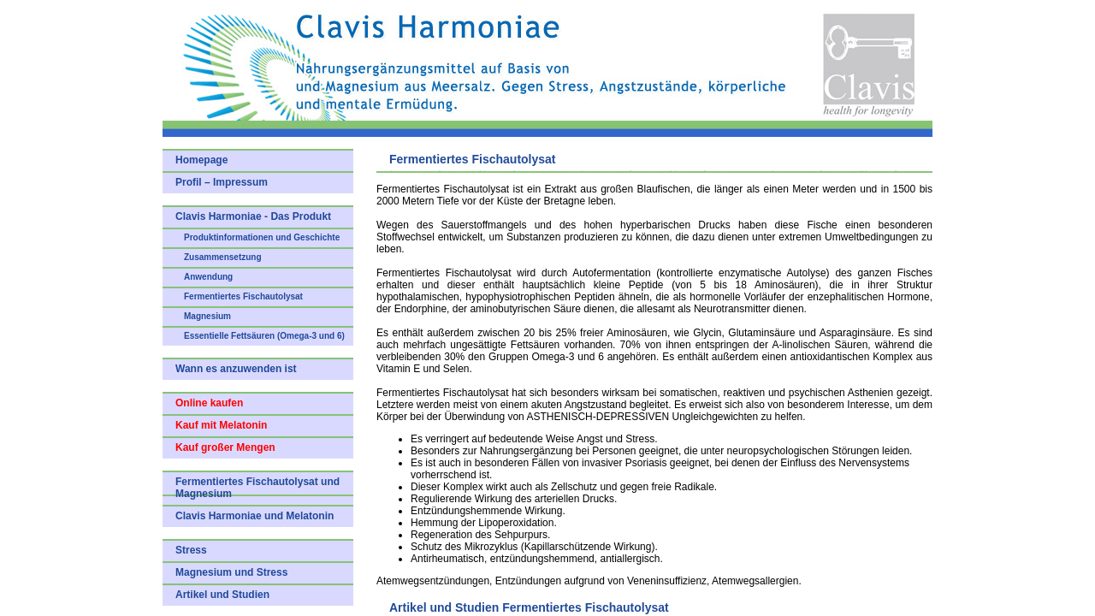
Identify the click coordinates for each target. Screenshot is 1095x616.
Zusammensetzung (223, 257)
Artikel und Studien (222, 595)
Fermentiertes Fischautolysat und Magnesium (257, 488)
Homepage (201, 160)
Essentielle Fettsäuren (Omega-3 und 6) (264, 336)
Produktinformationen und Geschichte (262, 237)
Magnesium (207, 316)
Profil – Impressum (221, 182)
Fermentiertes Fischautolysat (243, 296)
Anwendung (208, 276)
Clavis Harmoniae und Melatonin (254, 516)
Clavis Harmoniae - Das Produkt (253, 216)
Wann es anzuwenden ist (236, 369)
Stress (191, 550)
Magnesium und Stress (231, 572)
